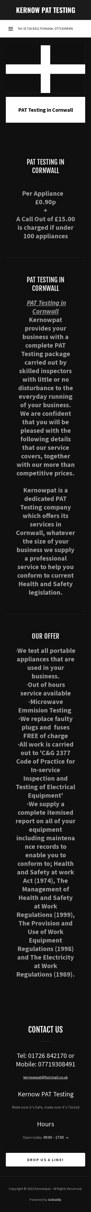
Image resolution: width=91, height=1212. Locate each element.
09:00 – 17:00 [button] (53, 1137)
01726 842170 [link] (33, 28)
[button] (11, 29)
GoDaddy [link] (54, 1199)
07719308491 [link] (64, 28)
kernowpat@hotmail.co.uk (45, 1077)
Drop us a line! (45, 1159)
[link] (45, 10)
